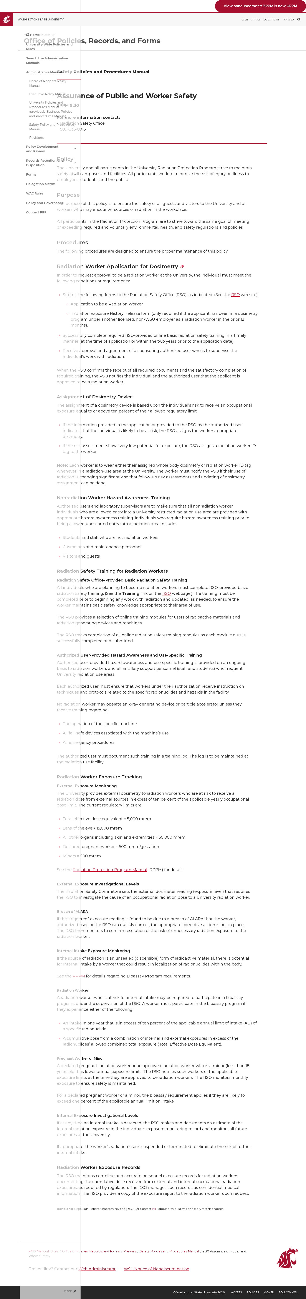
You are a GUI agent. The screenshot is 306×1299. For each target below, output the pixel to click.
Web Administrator (140, 1269)
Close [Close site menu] (48, 1291)
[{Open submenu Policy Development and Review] (55, 149)
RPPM (100, 976)
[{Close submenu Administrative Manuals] (55, 72)
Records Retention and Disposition (25, 163)
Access (236, 1292)
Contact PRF (16, 212)
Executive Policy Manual (27, 94)
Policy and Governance (25, 203)
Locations (272, 19)
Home (15, 35)
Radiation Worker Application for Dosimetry (139, 266)
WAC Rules (14, 193)
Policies (252, 1292)
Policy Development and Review (22, 149)
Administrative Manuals (25, 72)
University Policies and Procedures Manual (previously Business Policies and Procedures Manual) (30, 109)
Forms (11, 174)
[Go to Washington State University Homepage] (35, 19)
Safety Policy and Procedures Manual (31, 127)
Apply (255, 19)
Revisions (16, 138)
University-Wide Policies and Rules (29, 46)
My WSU (288, 19)
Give (245, 19)
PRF (176, 1208)
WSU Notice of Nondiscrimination (199, 1269)
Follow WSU (288, 1292)
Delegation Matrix (20, 184)
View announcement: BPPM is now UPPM (260, 6)
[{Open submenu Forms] (55, 174)
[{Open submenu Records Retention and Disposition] (55, 163)
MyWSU (269, 1292)
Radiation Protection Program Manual (131, 869)
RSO (257, 294)
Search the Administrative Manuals (27, 60)
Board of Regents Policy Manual (27, 83)
